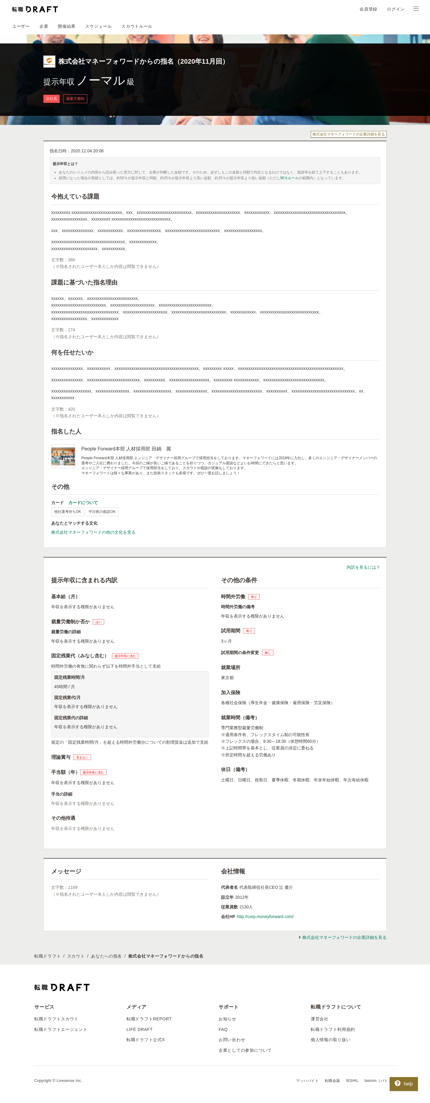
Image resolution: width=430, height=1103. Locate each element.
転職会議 (332, 1081)
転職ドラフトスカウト (56, 1018)
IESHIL (352, 1081)
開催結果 (67, 26)
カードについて (83, 502)
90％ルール (289, 178)
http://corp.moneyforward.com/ (265, 916)
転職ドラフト (47, 956)
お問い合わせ (232, 1039)
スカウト (76, 956)
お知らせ (227, 1018)
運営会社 (320, 1018)
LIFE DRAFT (139, 1029)
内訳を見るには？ (363, 567)
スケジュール (98, 26)
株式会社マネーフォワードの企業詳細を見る (349, 134)
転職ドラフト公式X (145, 1039)
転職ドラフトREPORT (149, 1018)
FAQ (223, 1029)
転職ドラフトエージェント (60, 1029)
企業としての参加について (245, 1050)
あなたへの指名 (106, 956)
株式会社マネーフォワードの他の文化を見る (93, 532)
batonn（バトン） (380, 1081)
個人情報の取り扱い (331, 1039)
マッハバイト (307, 1081)
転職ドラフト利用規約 (333, 1029)
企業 (43, 26)
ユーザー (21, 26)
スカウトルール (136, 26)
